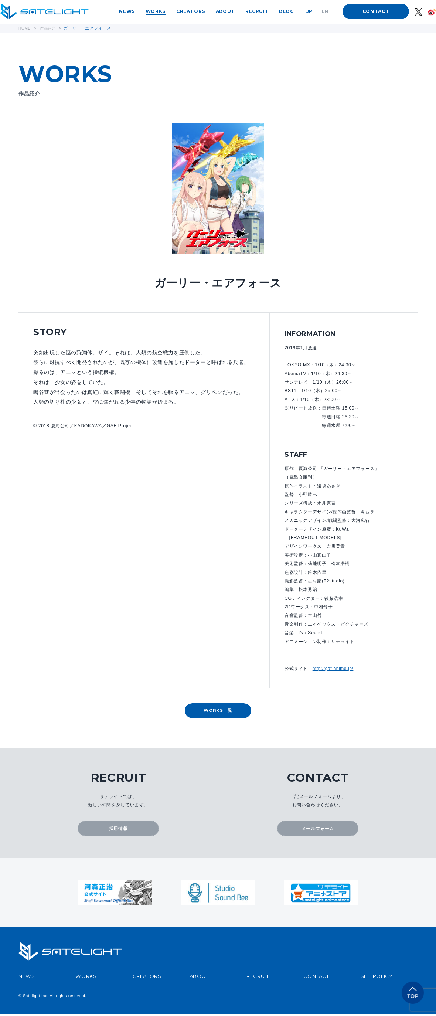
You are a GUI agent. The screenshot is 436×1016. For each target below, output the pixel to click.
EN (324, 11)
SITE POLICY (377, 978)
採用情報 (118, 829)
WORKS (156, 11)
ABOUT (225, 11)
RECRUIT (257, 11)
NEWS (127, 11)
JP (309, 11)
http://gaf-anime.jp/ (334, 668)
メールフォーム (318, 829)
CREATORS (190, 11)
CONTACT (375, 11)
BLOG (286, 11)
